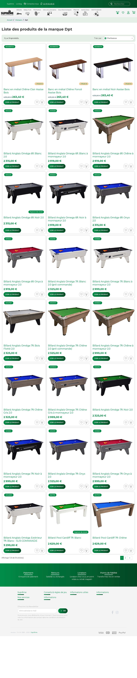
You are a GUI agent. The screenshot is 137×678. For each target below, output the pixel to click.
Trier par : (98, 38)
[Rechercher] (119, 4)
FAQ (19, 629)
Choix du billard (50, 600)
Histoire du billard (104, 597)
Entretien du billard (52, 605)
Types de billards (104, 605)
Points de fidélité (78, 600)
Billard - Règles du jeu (53, 608)
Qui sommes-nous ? (27, 597)
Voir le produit (12, 102)
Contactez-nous (25, 614)
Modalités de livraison (80, 597)
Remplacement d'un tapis (55, 602)
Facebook (112, 654)
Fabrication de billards (106, 600)
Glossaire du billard (105, 608)
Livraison (22, 626)
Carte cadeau (24, 637)
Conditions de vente (27, 603)
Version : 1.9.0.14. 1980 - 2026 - (24, 674)
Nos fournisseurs (25, 600)
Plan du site (23, 616)
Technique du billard (106, 603)
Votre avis (100, 611)
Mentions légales (26, 611)
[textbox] (112, 38)
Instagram (117, 654)
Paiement (22, 640)
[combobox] (118, 38)
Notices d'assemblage (53, 597)
